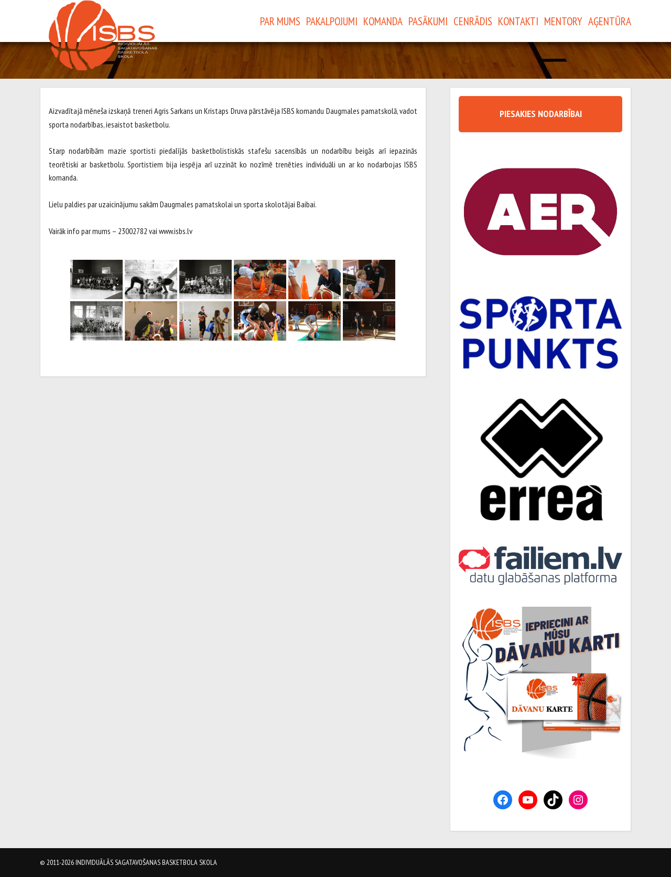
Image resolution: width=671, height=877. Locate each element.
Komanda (383, 21)
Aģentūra (609, 21)
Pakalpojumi (332, 21)
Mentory (563, 21)
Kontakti (518, 21)
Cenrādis (472, 21)
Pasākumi (428, 21)
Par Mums (280, 21)
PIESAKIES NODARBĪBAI (541, 114)
